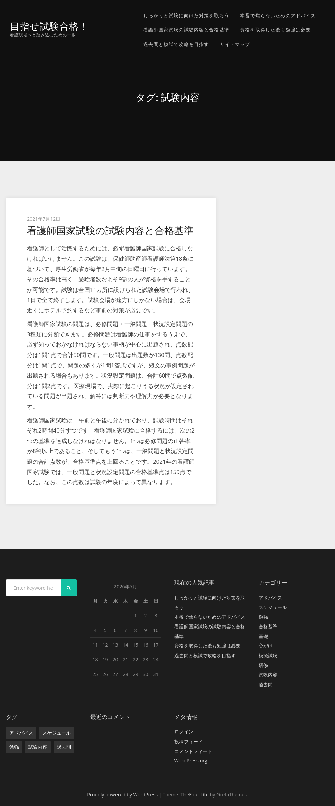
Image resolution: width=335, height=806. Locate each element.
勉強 (263, 617)
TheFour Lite (195, 794)
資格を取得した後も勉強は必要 (275, 29)
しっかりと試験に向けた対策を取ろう (186, 15)
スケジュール (273, 607)
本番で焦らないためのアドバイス (278, 15)
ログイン (183, 731)
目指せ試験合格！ (50, 26)
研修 (263, 665)
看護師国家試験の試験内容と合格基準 (186, 29)
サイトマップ (235, 44)
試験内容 (268, 674)
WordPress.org (190, 760)
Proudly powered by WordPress (122, 794)
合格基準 (268, 626)
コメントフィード (193, 751)
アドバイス (270, 597)
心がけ (266, 645)
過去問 (266, 684)
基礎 (263, 636)
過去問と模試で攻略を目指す (176, 44)
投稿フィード (188, 741)
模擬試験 (268, 655)
